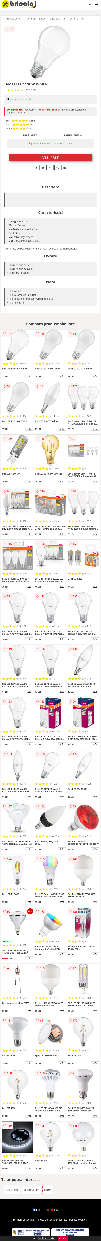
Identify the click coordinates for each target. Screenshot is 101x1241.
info (29, 376)
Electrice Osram (57, 18)
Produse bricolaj (14, 18)
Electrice (30, 18)
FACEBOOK (41, 1210)
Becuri (42, 18)
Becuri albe (12, 1189)
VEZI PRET (50, 157)
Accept (63, 1238)
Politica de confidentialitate (51, 1219)
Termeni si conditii (23, 1219)
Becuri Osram (76, 18)
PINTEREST (58, 1210)
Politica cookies (78, 1219)
